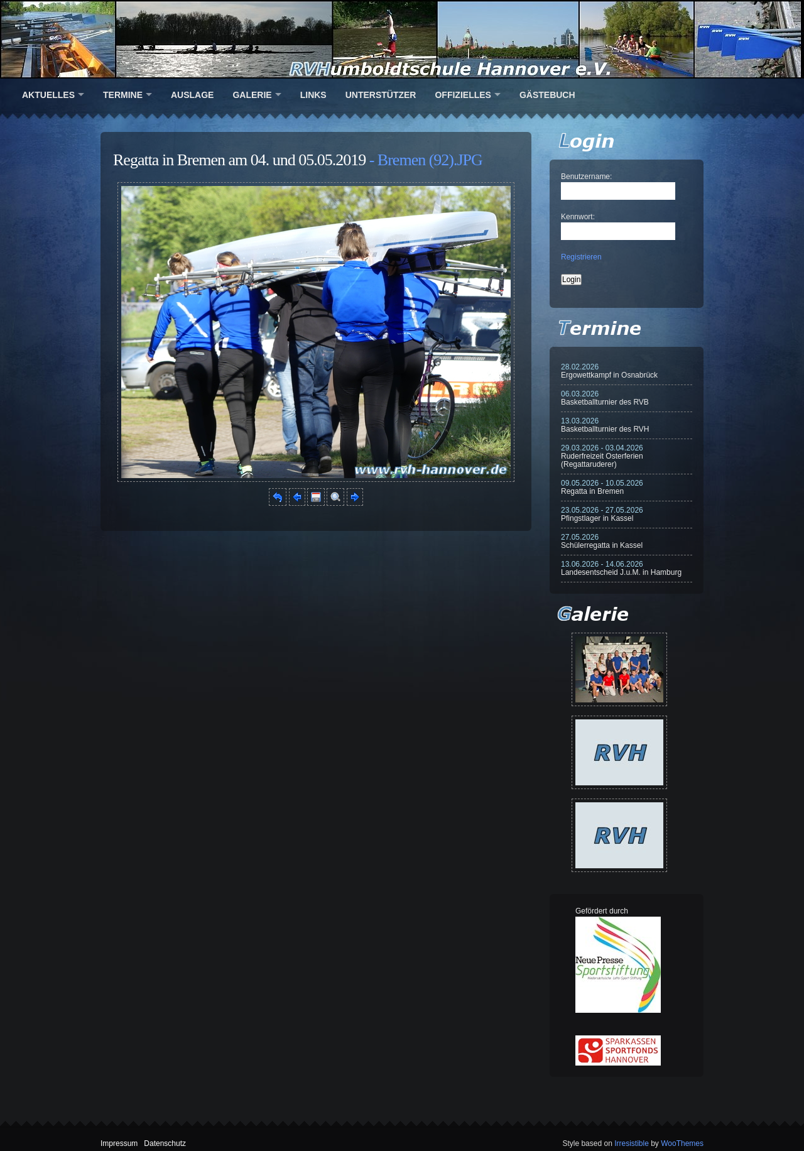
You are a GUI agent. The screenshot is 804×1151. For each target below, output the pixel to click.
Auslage (192, 95)
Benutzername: (586, 176)
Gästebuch (547, 95)
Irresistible (631, 1143)
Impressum (119, 1143)
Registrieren (581, 257)
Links (313, 95)
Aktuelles (48, 95)
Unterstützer (380, 95)
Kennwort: (578, 216)
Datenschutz (165, 1143)
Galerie (251, 95)
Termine (123, 95)
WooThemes (682, 1143)
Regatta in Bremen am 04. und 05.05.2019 (239, 160)
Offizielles (463, 95)
